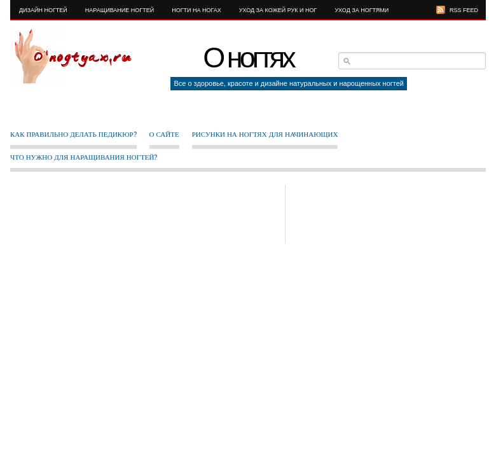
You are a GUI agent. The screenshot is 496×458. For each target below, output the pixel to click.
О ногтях (248, 57)
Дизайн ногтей (43, 10)
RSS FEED (464, 10)
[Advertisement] (214, 213)
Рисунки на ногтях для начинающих (265, 134)
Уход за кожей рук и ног (278, 10)
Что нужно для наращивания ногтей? (83, 157)
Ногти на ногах (196, 10)
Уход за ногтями (361, 10)
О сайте (164, 134)
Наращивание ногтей (119, 10)
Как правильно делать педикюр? (73, 134)
